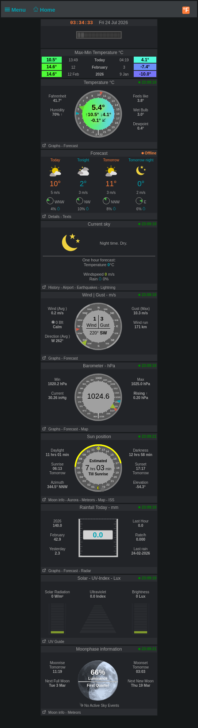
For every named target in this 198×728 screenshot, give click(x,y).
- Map (83, 429)
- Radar (85, 571)
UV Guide (52, 642)
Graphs (50, 146)
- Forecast (69, 146)
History (50, 288)
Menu (17, 10)
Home (43, 10)
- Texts (66, 217)
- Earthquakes (86, 288)
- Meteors (87, 500)
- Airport (67, 288)
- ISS (110, 500)
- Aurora (72, 500)
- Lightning (106, 288)
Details (50, 217)
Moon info (52, 500)
